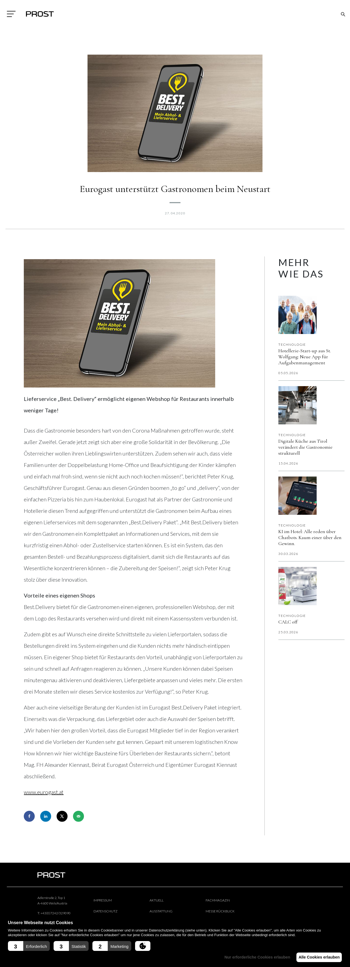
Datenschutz (106, 911)
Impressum (103, 900)
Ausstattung (161, 911)
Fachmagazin (218, 900)
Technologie (292, 344)
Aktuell (157, 900)
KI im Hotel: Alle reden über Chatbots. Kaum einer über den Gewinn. (310, 537)
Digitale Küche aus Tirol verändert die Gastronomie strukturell (305, 447)
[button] (29, 946)
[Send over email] (78, 816)
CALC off (288, 622)
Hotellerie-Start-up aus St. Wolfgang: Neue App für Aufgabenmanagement (304, 357)
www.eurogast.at (43, 792)
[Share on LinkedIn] (45, 816)
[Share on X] (62, 816)
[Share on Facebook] (29, 816)
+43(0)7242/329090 (55, 913)
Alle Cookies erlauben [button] (317, 957)
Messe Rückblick (220, 911)
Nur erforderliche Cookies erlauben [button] (254, 957)
